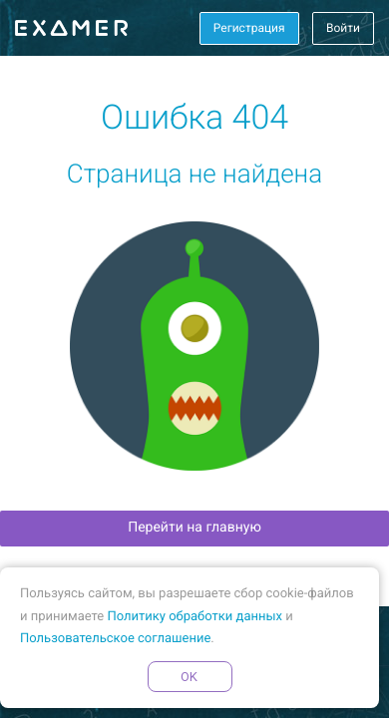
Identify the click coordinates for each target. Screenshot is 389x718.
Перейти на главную (194, 528)
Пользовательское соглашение (115, 638)
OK (189, 676)
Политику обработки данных (194, 616)
